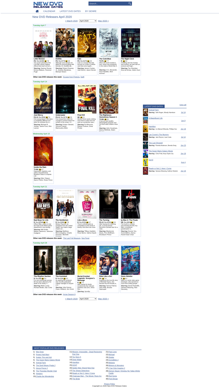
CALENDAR (49, 11)
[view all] (183, 105)
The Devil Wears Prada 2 (45, 365)
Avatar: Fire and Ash (44, 357)
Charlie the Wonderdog (45, 376)
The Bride (76, 379)
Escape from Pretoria (71, 77)
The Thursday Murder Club (46, 371)
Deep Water (77, 360)
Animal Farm (41, 363)
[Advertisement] (86, 323)
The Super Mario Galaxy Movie (48, 360)
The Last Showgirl (156, 143)
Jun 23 (183, 145)
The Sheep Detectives (80, 371)
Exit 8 (151, 160)
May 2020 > (103, 21)
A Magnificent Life (156, 118)
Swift (82, 77)
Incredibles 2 (114, 360)
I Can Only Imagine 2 (117, 368)
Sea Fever (85, 238)
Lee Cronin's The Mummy (159, 135)
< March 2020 (71, 21)
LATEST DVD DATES (70, 11)
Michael (112, 355)
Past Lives (113, 352)
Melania (112, 363)
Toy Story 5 (76, 357)
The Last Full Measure (71, 238)
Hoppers (39, 374)
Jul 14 (183, 112)
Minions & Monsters (116, 365)
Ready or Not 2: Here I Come (83, 373)
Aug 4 (183, 162)
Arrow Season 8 (69, 294)
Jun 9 (183, 121)
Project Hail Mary (42, 355)
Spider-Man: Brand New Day (83, 368)
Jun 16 (183, 129)
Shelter (111, 357)
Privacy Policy (109, 384)
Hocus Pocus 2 (42, 368)
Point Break (113, 379)
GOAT (74, 365)
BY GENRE (90, 11)
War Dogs (40, 352)
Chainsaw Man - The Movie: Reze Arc (87, 376)
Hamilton (75, 362)
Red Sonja (113, 376)
